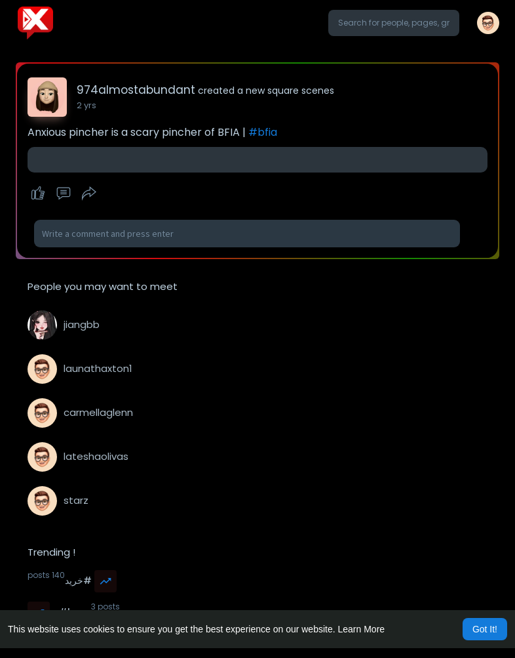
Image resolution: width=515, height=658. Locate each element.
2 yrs (86, 105)
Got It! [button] (484, 629)
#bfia (262, 132)
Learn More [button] (361, 629)
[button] (393, 23)
